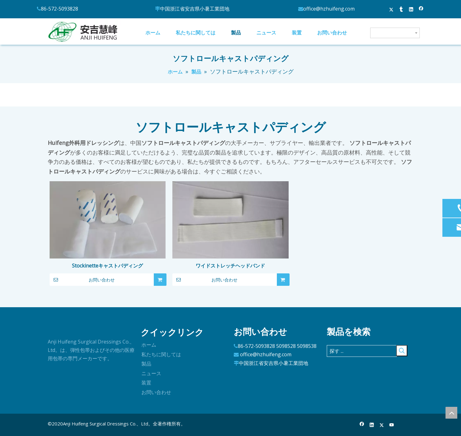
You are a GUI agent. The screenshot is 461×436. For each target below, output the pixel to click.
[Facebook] (362, 425)
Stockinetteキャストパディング (107, 265)
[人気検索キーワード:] (401, 350)
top (451, 413)
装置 (146, 382)
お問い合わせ (82, 279)
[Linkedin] (372, 425)
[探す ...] (362, 351)
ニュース (151, 373)
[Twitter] (382, 425)
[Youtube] (392, 425)
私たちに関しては (161, 354)
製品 (146, 363)
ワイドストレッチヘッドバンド (230, 265)
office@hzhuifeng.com (265, 354)
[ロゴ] (53, 330)
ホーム (148, 344)
